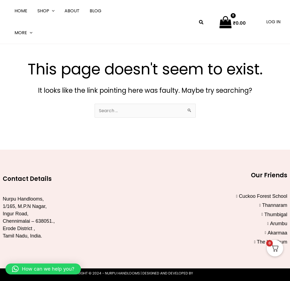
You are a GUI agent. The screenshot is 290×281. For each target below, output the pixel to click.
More (23, 33)
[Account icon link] (273, 22)
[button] (50, 11)
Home (20, 11)
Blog (91, 11)
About (69, 11)
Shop (44, 11)
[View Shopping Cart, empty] (233, 22)
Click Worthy (208, 273)
